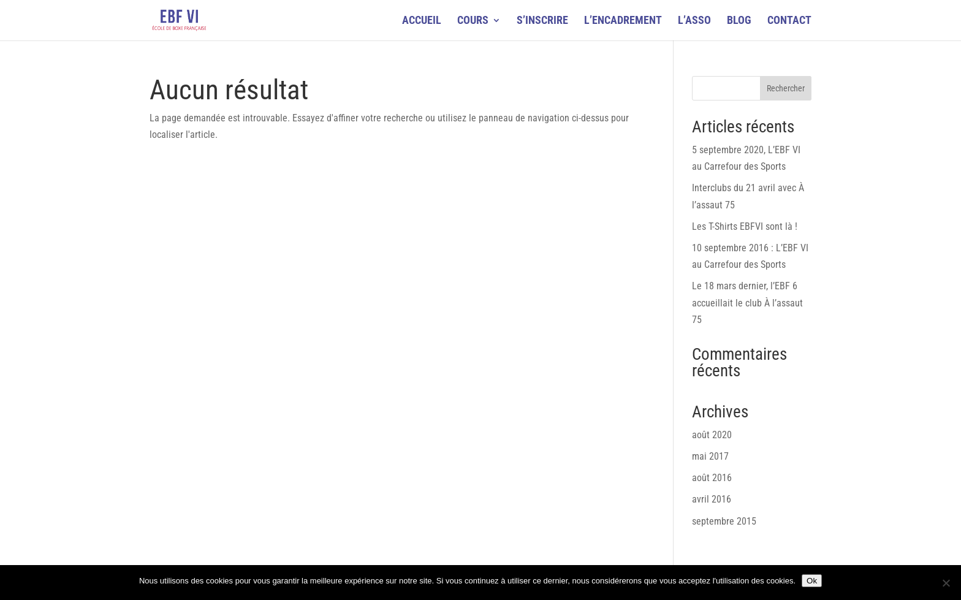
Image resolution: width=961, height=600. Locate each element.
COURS (472, 21)
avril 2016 (711, 499)
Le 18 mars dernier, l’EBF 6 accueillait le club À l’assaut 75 (747, 302)
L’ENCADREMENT (623, 21)
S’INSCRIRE (542, 21)
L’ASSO (694, 21)
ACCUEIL (421, 21)
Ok (812, 580)
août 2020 (712, 435)
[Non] (946, 583)
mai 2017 (710, 456)
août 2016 (712, 478)
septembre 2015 (724, 521)
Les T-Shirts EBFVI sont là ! (744, 226)
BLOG (739, 21)
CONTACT (789, 21)
